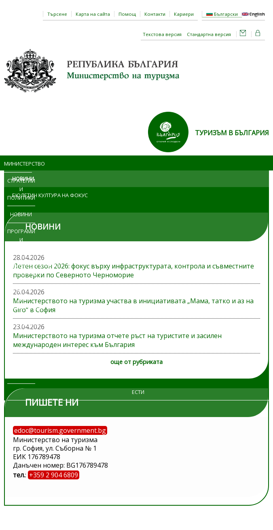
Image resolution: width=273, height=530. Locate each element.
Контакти (154, 14)
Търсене (57, 14)
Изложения (21, 324)
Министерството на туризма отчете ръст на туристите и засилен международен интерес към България (117, 340)
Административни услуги (27, 269)
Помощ (127, 14)
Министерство (18, 163)
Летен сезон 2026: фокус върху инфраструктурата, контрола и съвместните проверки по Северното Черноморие (133, 270)
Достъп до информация (21, 299)
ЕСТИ (138, 392)
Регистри (21, 375)
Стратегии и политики (21, 189)
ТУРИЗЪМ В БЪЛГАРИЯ (232, 132)
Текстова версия (162, 34)
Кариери (184, 14)
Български (222, 14)
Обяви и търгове (17, 349)
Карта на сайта (93, 14)
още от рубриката (136, 362)
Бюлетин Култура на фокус (50, 195)
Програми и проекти (21, 240)
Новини (21, 214)
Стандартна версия (209, 34)
